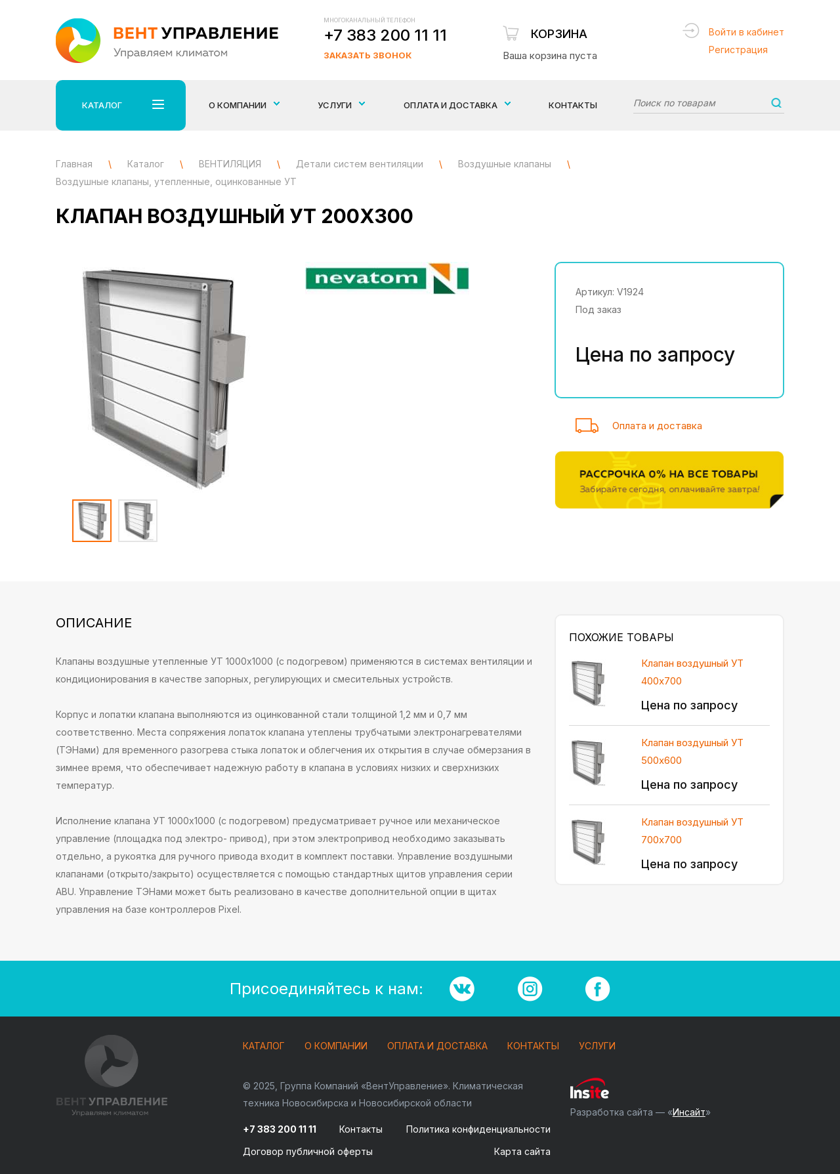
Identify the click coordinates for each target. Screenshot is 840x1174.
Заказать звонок (367, 55)
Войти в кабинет (746, 31)
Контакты (573, 105)
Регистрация (738, 49)
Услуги (597, 1046)
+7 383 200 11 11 (385, 35)
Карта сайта (522, 1151)
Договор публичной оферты (308, 1151)
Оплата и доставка (657, 425)
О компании (336, 1046)
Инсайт (689, 1112)
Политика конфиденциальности (478, 1129)
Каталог (264, 1046)
